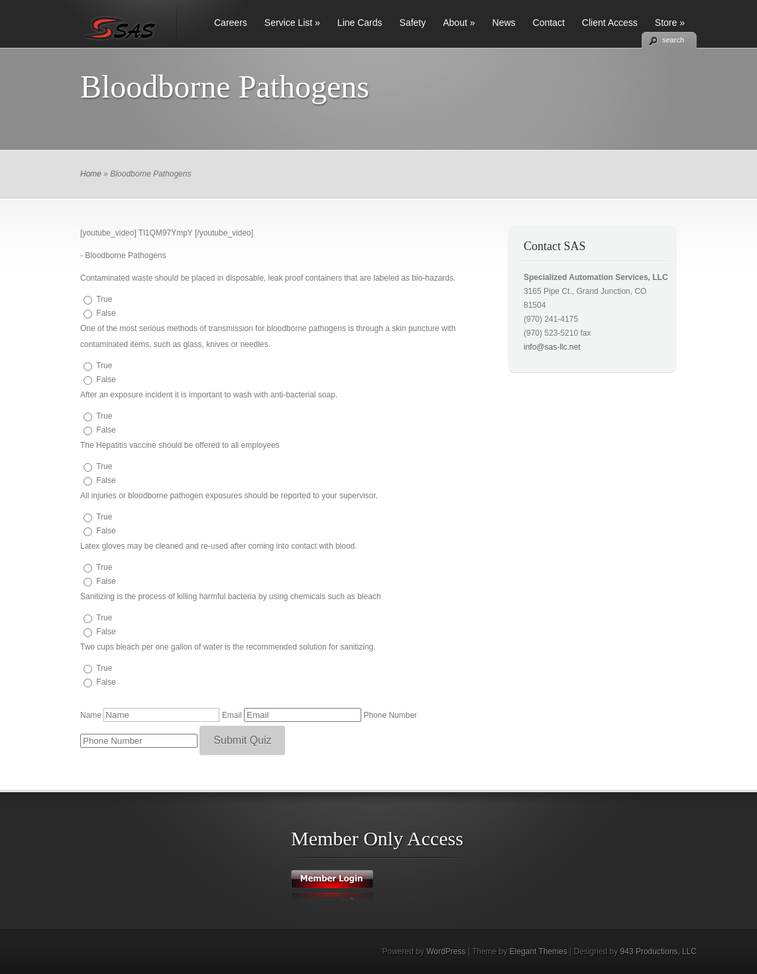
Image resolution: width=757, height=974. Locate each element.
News (504, 22)
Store (670, 22)
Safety (413, 22)
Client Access (610, 22)
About (459, 22)
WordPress (445, 951)
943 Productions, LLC (658, 951)
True (104, 299)
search (673, 40)
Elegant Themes (538, 951)
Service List (292, 22)
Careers (230, 22)
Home (90, 173)
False (105, 313)
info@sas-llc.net (552, 347)
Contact (549, 22)
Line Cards (359, 22)
